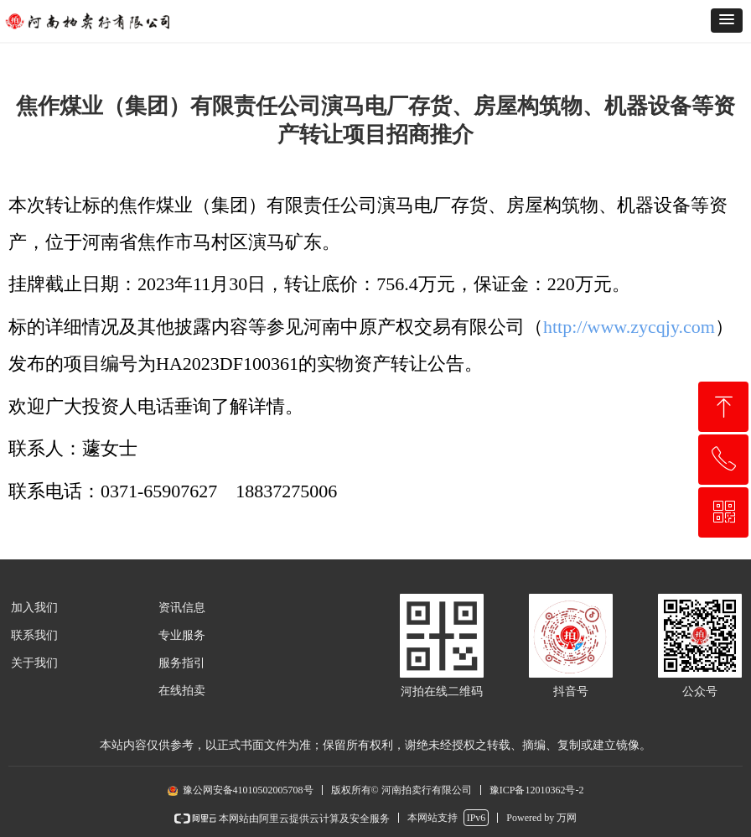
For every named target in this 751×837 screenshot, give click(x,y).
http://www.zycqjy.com (629, 326)
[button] (727, 20)
